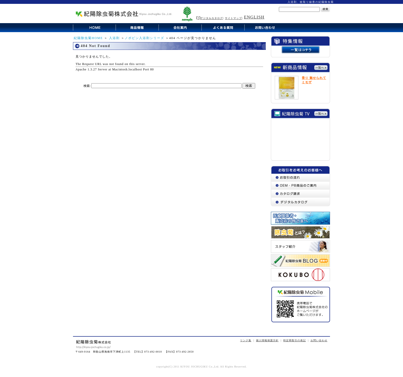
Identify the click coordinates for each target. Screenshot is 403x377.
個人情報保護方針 (267, 340)
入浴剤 (114, 38)
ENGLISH (254, 17)
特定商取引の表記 (294, 340)
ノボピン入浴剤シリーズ (144, 38)
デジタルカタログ (209, 18)
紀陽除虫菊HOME (88, 38)
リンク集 (245, 340)
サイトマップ (233, 18)
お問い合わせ (318, 340)
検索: (87, 86)
